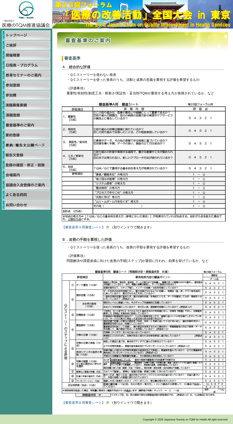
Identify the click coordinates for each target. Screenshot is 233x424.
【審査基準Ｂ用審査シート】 (85, 403)
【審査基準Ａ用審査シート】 (85, 227)
